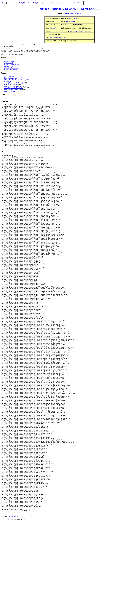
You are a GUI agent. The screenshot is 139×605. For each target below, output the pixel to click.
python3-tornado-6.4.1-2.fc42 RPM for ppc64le (69, 8)
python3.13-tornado (10, 68)
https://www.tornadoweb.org (56, 37)
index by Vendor (36, 3)
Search (80, 3)
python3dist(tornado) (10, 71)
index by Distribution (24, 3)
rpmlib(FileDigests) (10, 87)
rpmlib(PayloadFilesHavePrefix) (13, 90)
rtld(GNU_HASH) (9, 93)
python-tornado (8, 65)
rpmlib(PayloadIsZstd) (11, 91)
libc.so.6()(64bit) (9, 78)
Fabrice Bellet (5, 602)
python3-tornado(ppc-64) (11, 66)
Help (75, 3)
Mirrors (70, 3)
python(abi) (7, 83)
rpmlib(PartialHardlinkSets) (12, 88)
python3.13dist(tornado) (11, 70)
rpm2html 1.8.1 (13, 599)
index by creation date (49, 3)
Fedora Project (73, 18)
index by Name (61, 3)
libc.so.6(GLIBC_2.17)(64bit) (13, 80)
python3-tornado (9, 63)
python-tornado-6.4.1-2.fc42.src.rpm (80, 31)
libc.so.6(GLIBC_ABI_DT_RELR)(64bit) (16, 82)
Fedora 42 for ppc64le (71, 13)
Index (3, 3)
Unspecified (53, 28)
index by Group (11, 3)
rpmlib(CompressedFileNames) (13, 85)
